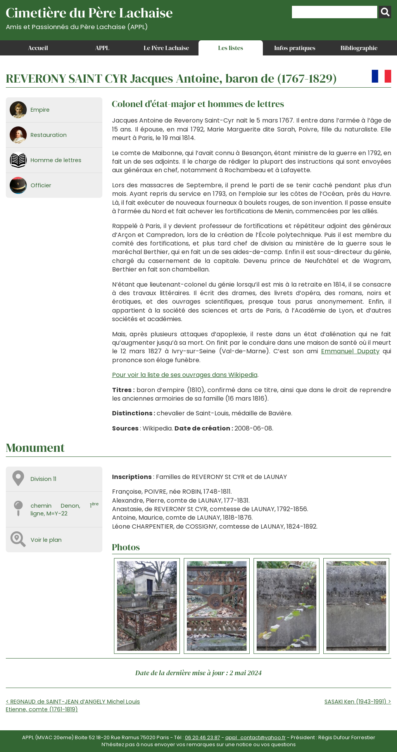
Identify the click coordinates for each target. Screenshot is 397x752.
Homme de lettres (56, 160)
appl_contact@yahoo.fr (255, 737)
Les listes (230, 47)
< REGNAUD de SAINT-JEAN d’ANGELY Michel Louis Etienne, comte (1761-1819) (73, 705)
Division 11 (43, 479)
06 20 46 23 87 (202, 737)
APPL (102, 47)
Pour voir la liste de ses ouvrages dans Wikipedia (184, 374)
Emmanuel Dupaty (350, 351)
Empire (40, 110)
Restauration (49, 135)
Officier (41, 185)
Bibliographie (359, 47)
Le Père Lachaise (166, 47)
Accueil (38, 47)
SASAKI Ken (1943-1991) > (358, 701)
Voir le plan (46, 540)
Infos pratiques (294, 47)
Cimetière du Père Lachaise (89, 17)
